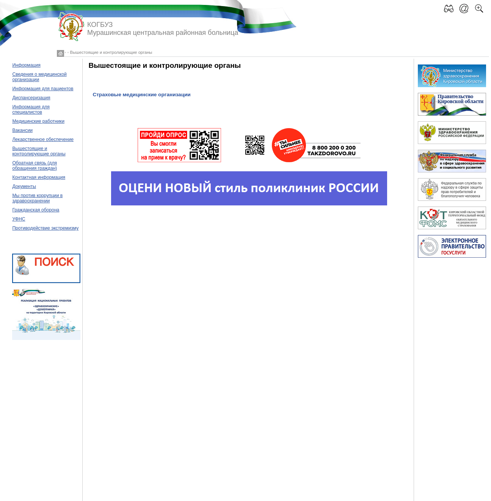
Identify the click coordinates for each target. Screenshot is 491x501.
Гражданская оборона (35, 210)
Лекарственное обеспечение (43, 139)
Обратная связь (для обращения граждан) (34, 165)
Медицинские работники (38, 121)
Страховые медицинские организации (141, 94)
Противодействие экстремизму (45, 228)
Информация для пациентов (42, 88)
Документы (24, 186)
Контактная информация (38, 177)
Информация (26, 65)
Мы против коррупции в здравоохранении (37, 198)
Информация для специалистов (31, 109)
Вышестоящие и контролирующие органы (38, 151)
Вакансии (22, 130)
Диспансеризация (31, 97)
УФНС (18, 219)
